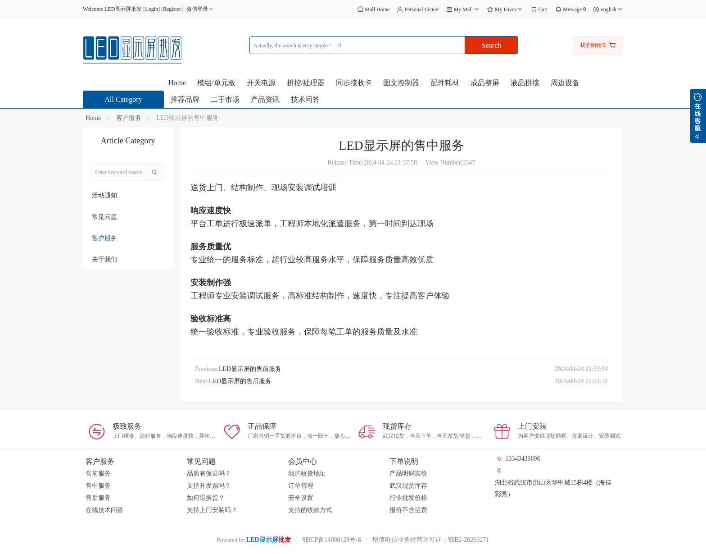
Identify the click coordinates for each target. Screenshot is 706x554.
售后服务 (98, 497)
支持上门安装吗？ (212, 510)
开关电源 (261, 83)
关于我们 (104, 259)
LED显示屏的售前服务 (250, 369)
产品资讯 (265, 99)
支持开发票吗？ (209, 485)
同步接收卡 (354, 83)
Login (151, 9)
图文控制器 (401, 83)
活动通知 (104, 195)
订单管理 (300, 485)
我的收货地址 (307, 473)
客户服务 (128, 117)
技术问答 (305, 99)
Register (172, 9)
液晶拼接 (525, 83)
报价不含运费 (408, 510)
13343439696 (523, 458)
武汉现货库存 (408, 485)
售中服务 (98, 485)
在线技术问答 (104, 510)
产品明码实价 (408, 473)
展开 (698, 116)
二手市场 (225, 99)
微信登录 (200, 9)
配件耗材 (444, 83)
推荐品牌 (185, 99)
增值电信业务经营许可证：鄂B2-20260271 (430, 539)
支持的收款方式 (310, 510)
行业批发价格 (408, 497)
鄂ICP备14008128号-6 (331, 539)
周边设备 (565, 83)
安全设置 (300, 497)
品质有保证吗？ (209, 473)
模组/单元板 (216, 83)
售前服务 (98, 473)
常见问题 (104, 217)
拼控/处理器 (306, 83)
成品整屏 (485, 83)
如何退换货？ (206, 497)
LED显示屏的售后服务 (240, 381)
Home (177, 83)
